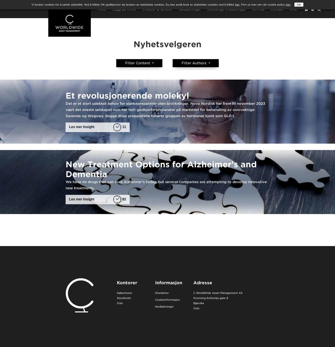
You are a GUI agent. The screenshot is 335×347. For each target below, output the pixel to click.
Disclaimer (162, 293)
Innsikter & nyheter (157, 9)
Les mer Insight (97, 127)
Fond (102, 9)
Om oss (258, 9)
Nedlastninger (190, 9)
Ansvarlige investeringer (226, 9)
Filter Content (138, 63)
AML (293, 9)
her (288, 4)
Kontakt (277, 9)
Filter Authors (194, 63)
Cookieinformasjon (167, 300)
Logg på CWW (124, 9)
